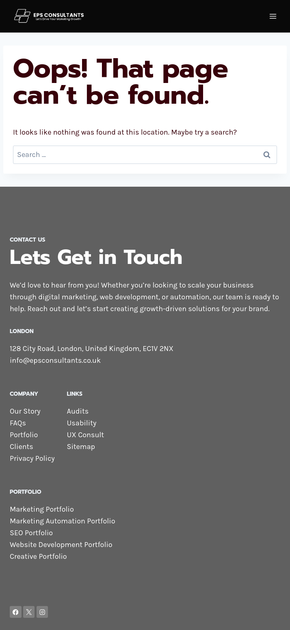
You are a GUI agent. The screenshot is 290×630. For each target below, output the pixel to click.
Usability (82, 423)
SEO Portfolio (31, 532)
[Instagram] (42, 612)
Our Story (25, 411)
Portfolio (24, 434)
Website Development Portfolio (61, 544)
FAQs (18, 423)
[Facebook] (16, 612)
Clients (21, 446)
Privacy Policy (32, 458)
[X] (29, 612)
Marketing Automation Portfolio (62, 521)
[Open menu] (272, 16)
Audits (78, 411)
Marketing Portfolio (42, 509)
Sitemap (81, 446)
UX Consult (85, 434)
